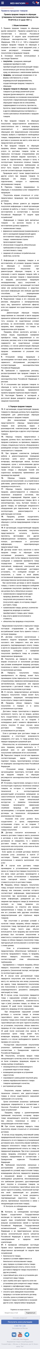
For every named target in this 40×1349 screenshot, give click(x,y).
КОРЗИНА (37, 3)
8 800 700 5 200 (20, 1326)
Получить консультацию (20, 1322)
